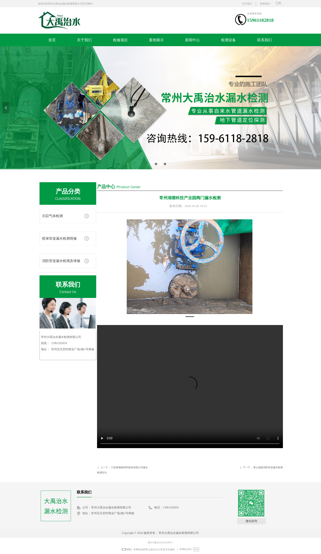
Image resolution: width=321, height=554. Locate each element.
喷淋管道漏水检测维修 (59, 238)
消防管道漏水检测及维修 (61, 261)
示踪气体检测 (52, 216)
